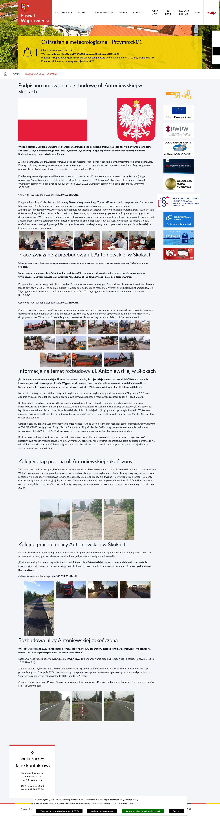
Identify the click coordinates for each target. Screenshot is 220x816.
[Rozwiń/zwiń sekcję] (216, 35)
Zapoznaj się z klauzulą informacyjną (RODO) (59, 811)
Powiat (16, 74)
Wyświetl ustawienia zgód (102, 811)
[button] (32, 249)
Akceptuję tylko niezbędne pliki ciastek (143, 811)
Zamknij (176, 811)
